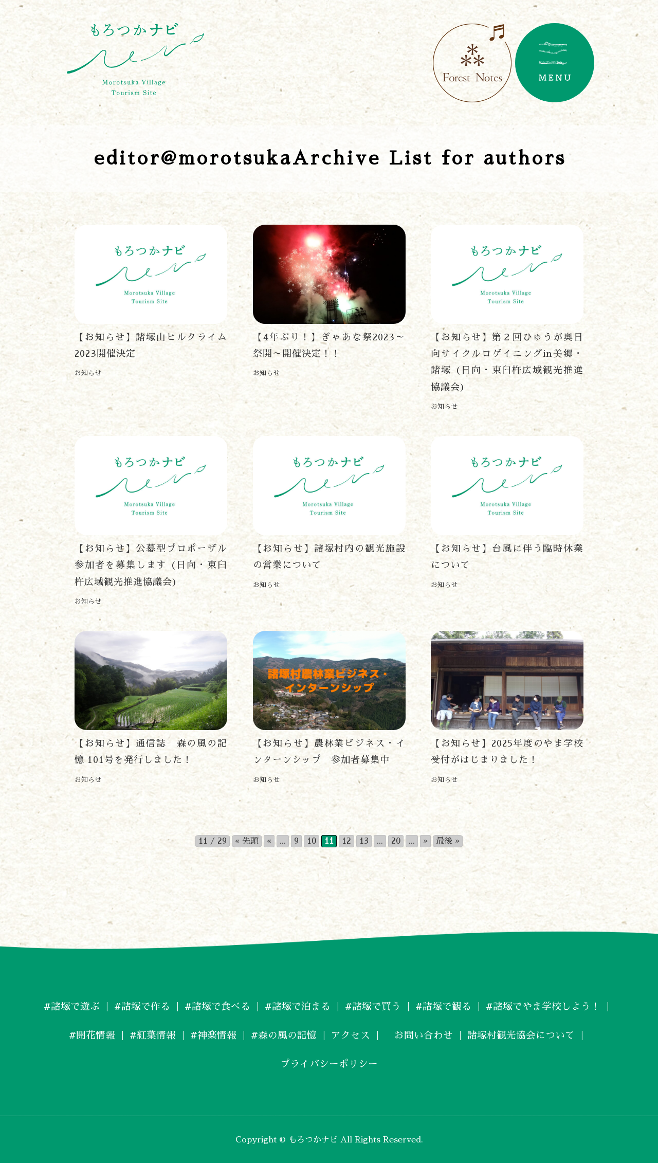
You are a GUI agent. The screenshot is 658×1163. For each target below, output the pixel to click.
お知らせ (88, 373)
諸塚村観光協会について (529, 1034)
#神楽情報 (208, 1034)
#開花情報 (82, 1034)
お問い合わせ (423, 1034)
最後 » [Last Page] (448, 840)
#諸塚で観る (448, 1005)
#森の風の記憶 (282, 1034)
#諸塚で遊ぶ (60, 1005)
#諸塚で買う (375, 1005)
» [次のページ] (425, 840)
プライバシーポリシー (329, 1063)
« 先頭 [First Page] (247, 840)
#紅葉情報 (145, 1034)
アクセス (351, 1034)
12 (346, 840)
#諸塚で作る (133, 1005)
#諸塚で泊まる (296, 1005)
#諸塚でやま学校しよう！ (552, 1005)
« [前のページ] (269, 840)
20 (395, 840)
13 (364, 840)
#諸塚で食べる (212, 1005)
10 (311, 840)
